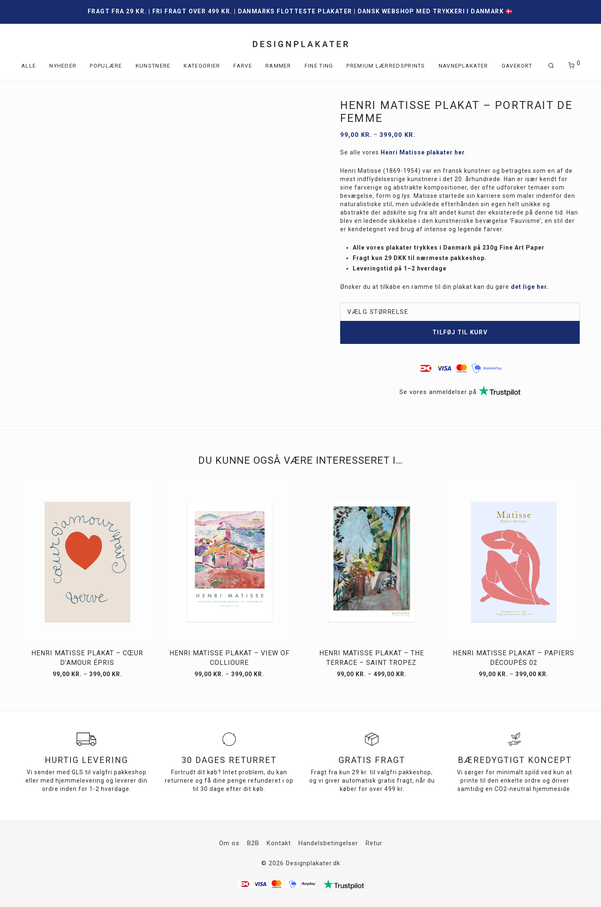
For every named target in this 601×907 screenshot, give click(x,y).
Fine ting (319, 66)
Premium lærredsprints (385, 66)
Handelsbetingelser (328, 843)
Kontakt (279, 843)
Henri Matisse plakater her (423, 152)
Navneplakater (463, 66)
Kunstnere (153, 66)
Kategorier (202, 66)
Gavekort (517, 66)
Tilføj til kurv (459, 332)
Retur (374, 843)
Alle (28, 66)
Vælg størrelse (377, 312)
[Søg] (551, 66)
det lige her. (530, 286)
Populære (106, 66)
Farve (242, 66)
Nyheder (62, 66)
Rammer (278, 66)
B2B (253, 843)
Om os (229, 843)
